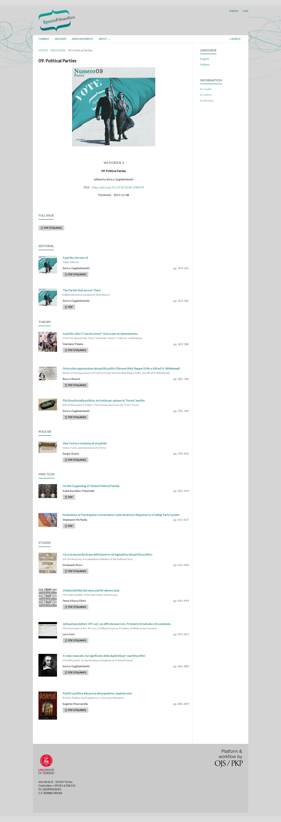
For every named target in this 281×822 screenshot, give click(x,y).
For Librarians (207, 100)
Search (234, 38)
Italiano (205, 64)
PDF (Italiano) (52, 227)
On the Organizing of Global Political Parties (91, 486)
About (103, 38)
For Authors (206, 94)
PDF (70, 307)
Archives (60, 38)
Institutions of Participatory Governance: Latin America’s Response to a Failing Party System (121, 514)
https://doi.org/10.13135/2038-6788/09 (118, 187)
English (204, 59)
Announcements (82, 38)
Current (43, 38)
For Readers (206, 89)
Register (233, 10)
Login (245, 10)
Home (43, 50)
